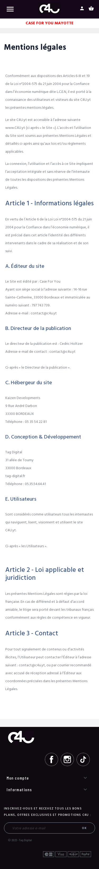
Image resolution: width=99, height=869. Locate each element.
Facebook (51, 759)
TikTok (83, 759)
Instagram (67, 759)
